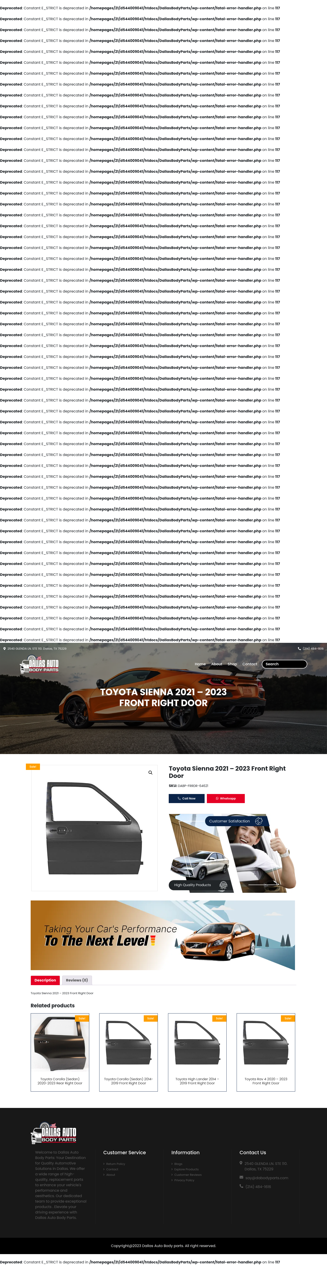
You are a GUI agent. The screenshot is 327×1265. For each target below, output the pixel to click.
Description (45, 980)
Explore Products (186, 1169)
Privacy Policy (184, 1180)
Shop (232, 664)
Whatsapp (226, 798)
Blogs (178, 1164)
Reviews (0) (77, 980)
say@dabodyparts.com (266, 1178)
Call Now (187, 798)
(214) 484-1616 (313, 648)
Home (200, 664)
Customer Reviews (188, 1175)
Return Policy (115, 1164)
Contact (250, 664)
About (216, 664)
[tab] (45, 980)
